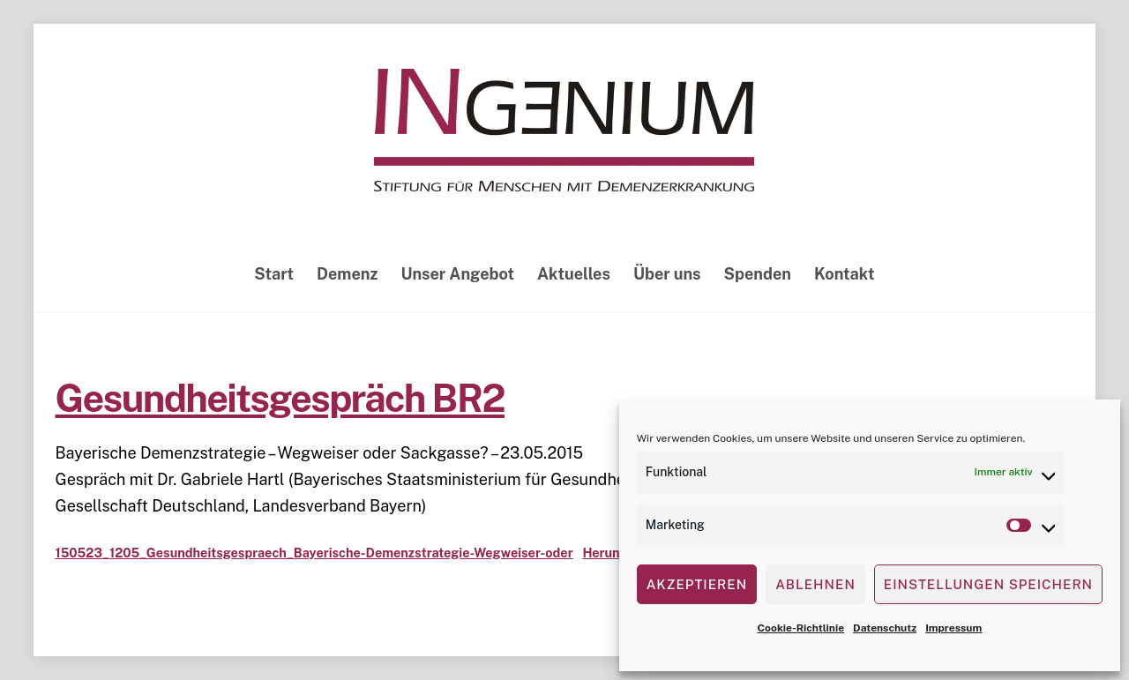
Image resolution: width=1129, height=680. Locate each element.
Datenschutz (884, 628)
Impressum (953, 628)
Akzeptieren (697, 584)
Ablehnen (815, 584)
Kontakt (844, 274)
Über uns (667, 274)
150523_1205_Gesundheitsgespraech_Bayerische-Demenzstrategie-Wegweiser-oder (313, 552)
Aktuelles (573, 274)
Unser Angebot (457, 274)
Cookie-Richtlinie (800, 628)
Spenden (757, 274)
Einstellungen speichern (988, 584)
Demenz (347, 274)
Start (274, 274)
